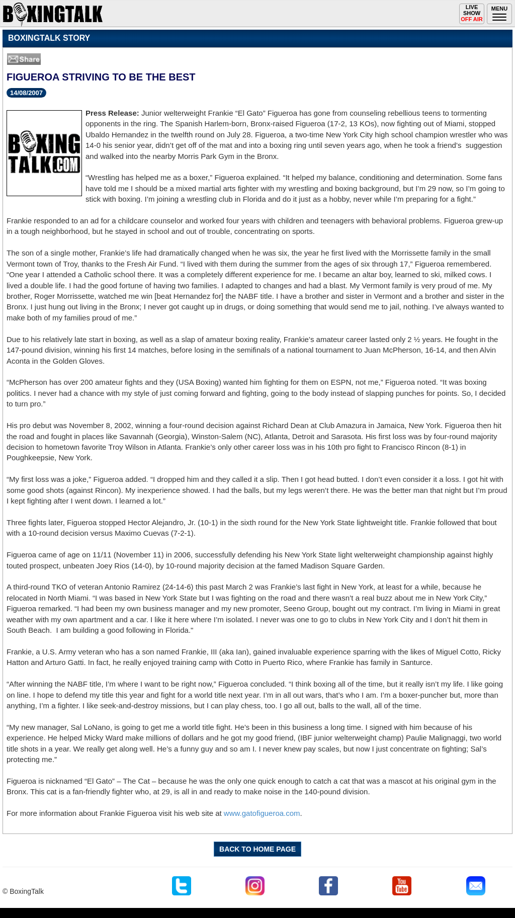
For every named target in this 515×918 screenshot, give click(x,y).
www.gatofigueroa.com (262, 813)
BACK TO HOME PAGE (257, 849)
